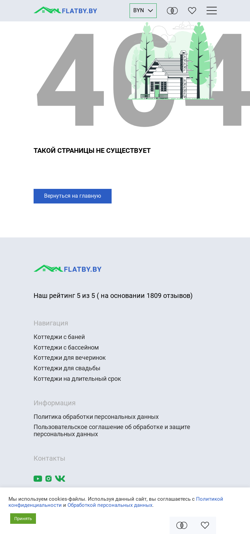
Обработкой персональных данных (110, 505)
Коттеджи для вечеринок (70, 357)
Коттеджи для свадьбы (67, 368)
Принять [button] (23, 518)
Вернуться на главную (72, 196)
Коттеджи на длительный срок (77, 378)
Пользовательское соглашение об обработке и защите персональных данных (112, 431)
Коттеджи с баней (59, 337)
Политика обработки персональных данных (96, 416)
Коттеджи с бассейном (66, 347)
